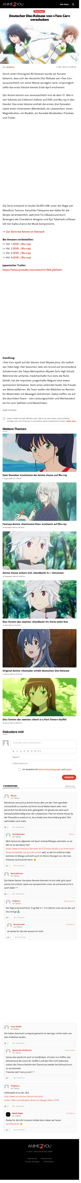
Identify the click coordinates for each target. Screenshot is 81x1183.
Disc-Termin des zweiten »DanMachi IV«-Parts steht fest (35, 621)
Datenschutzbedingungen (49, 769)
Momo (72, 834)
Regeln (68, 769)
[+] (39, 751)
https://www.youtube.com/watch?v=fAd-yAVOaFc (32, 269)
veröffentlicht (12, 1124)
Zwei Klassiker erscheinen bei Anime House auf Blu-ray (35, 475)
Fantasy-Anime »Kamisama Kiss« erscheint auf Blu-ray (34, 524)
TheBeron (71, 924)
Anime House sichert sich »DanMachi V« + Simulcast (33, 572)
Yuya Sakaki (70, 1050)
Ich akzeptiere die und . (47, 769)
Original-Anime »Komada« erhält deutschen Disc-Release (36, 670)
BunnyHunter (70, 901)
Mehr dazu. (71, 421)
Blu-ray (25, 244)
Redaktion (10, 67)
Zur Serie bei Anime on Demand (25, 231)
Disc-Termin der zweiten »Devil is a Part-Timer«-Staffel (35, 719)
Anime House (39, 11)
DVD (16, 244)
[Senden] (69, 777)
